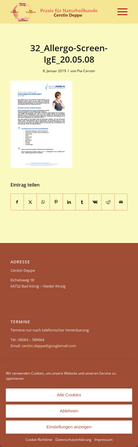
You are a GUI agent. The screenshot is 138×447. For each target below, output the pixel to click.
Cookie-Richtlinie (39, 439)
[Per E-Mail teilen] (121, 202)
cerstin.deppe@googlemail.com (49, 345)
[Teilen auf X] (30, 202)
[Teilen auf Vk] (95, 202)
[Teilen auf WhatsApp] (43, 202)
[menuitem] (120, 11)
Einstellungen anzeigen (68, 426)
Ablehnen (69, 410)
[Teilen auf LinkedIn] (69, 202)
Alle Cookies (69, 394)
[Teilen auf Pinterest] (56, 202)
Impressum (103, 439)
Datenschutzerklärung (73, 439)
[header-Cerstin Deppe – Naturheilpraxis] (57, 11)
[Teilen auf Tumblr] (82, 202)
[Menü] (120, 11)
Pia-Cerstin (86, 70)
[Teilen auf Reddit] (108, 202)
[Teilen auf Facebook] (17, 202)
